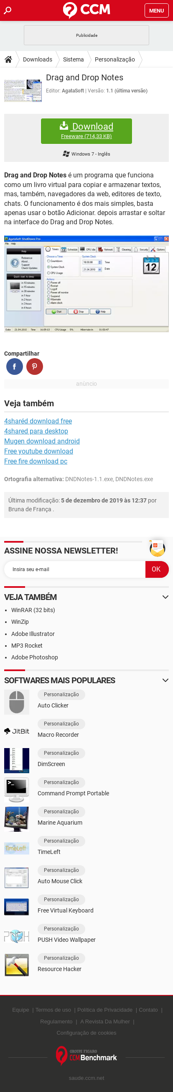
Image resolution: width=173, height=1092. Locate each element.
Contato (148, 1010)
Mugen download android (42, 441)
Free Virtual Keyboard (66, 910)
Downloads (37, 59)
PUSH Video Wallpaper (67, 939)
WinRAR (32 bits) (33, 610)
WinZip (20, 621)
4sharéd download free (38, 421)
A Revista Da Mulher (105, 1021)
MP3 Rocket (27, 645)
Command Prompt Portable (73, 793)
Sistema (73, 59)
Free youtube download (38, 451)
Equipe (20, 1010)
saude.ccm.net (86, 1078)
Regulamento (56, 1021)
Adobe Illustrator (33, 634)
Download (86, 130)
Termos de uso (53, 1010)
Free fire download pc (35, 461)
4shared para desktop (36, 431)
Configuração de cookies (86, 1033)
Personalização (115, 59)
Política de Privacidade (104, 1010)
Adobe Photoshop (34, 657)
